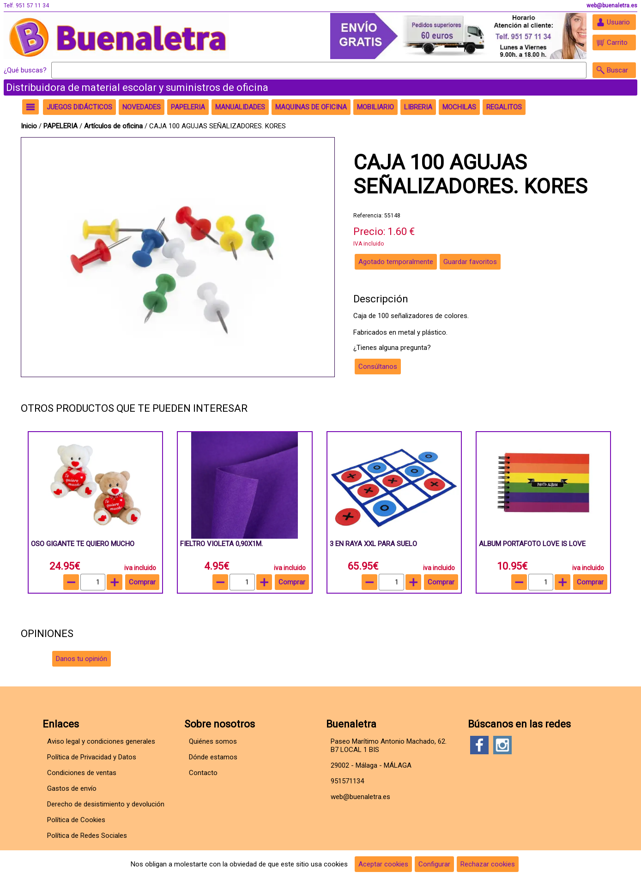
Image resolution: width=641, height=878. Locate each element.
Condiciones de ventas (81, 773)
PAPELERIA (61, 126)
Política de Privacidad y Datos (91, 757)
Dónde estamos (213, 757)
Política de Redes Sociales (87, 835)
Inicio (29, 126)
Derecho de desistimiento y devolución (105, 804)
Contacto (203, 773)
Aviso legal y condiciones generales (101, 741)
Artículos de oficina (114, 126)
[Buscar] (319, 70)
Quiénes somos (213, 741)
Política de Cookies (76, 820)
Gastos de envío (72, 788)
